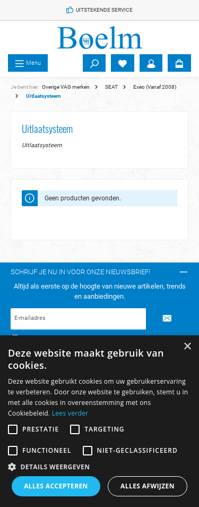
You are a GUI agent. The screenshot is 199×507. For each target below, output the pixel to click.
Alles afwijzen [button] (147, 486)
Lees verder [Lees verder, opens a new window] (70, 413)
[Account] (151, 63)
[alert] (99, 421)
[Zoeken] (94, 63)
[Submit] (167, 318)
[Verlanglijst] (122, 63)
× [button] (187, 347)
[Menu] (28, 63)
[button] (99, 466)
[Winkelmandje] (179, 63)
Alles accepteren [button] (56, 486)
